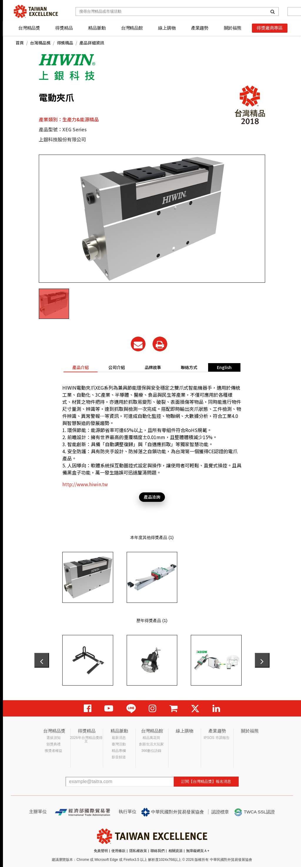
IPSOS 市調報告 (217, 737)
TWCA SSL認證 (254, 812)
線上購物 (166, 27)
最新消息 (119, 737)
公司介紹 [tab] (116, 367)
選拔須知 (53, 737)
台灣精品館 (132, 27)
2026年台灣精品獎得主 (86, 739)
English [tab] (224, 367)
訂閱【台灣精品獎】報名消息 (206, 781)
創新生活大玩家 (151, 744)
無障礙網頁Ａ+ (197, 851)
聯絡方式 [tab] (189, 367)
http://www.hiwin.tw (85, 484)
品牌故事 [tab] (153, 367)
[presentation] (41, 660)
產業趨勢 (199, 27)
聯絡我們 (157, 851)
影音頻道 (119, 757)
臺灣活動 (119, 744)
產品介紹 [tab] (80, 367)
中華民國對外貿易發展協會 (172, 812)
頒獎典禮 (53, 744)
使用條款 (118, 851)
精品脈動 (97, 27)
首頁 (20, 43)
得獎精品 (64, 27)
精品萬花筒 (151, 737)
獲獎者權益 (53, 750)
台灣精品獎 (29, 27)
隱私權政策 (138, 851)
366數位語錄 (151, 750)
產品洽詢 (152, 497)
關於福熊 (232, 27)
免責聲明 (101, 851)
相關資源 (175, 851)
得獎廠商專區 (270, 27)
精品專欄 (119, 750)
